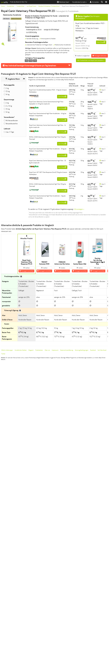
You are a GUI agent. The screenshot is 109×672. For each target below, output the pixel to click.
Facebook (93, 350)
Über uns (47, 350)
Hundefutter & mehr (79, 2)
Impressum (55, 350)
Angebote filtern (12, 79)
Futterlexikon (39, 350)
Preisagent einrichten (26, 271)
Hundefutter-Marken (21, 350)
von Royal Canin (31, 6)
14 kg (7, 94)
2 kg (7, 88)
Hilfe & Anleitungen (7, 350)
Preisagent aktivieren (99, 56)
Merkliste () (63, 2)
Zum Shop (101, 42)
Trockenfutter (20, 6)
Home (3, 6)
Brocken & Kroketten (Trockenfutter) (49, 6)
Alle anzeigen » (79, 209)
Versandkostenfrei (12, 124)
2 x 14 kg (9, 106)
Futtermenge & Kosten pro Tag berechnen (29, 66)
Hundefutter (10, 6)
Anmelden (94, 2)
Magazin (31, 350)
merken (26, 268)
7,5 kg (8, 91)
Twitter (3, 354)
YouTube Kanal (102, 350)
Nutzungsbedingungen (81, 350)
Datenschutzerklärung (66, 350)
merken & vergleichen (82, 56)
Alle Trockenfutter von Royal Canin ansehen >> (90, 60)
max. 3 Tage (10, 132)
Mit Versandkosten (12, 120)
